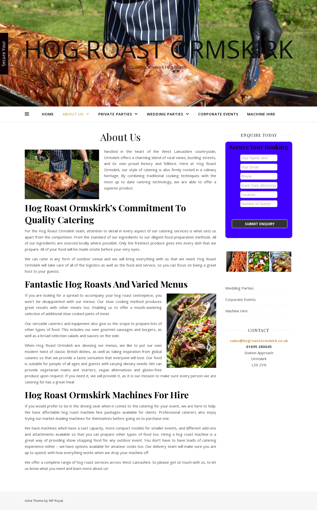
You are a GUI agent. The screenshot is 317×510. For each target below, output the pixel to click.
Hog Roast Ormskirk (158, 48)
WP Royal (56, 500)
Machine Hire (261, 113)
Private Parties (115, 113)
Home (48, 113)
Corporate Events (218, 113)
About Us (73, 113)
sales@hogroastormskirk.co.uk (259, 340)
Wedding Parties (165, 113)
